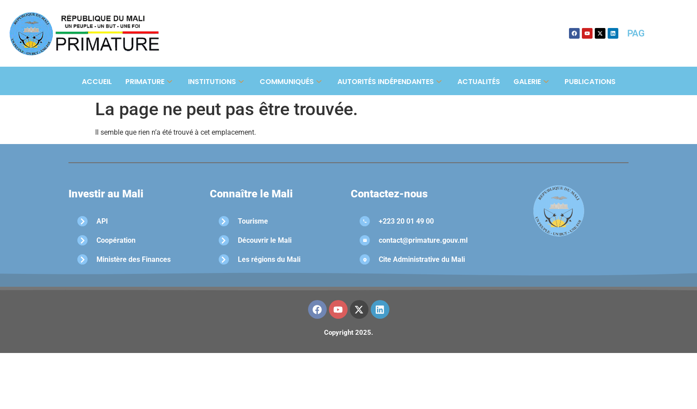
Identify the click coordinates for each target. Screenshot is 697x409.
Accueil (97, 81)
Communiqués (290, 81)
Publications (590, 81)
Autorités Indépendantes (389, 81)
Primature (148, 81)
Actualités (478, 81)
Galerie (531, 81)
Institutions (216, 81)
